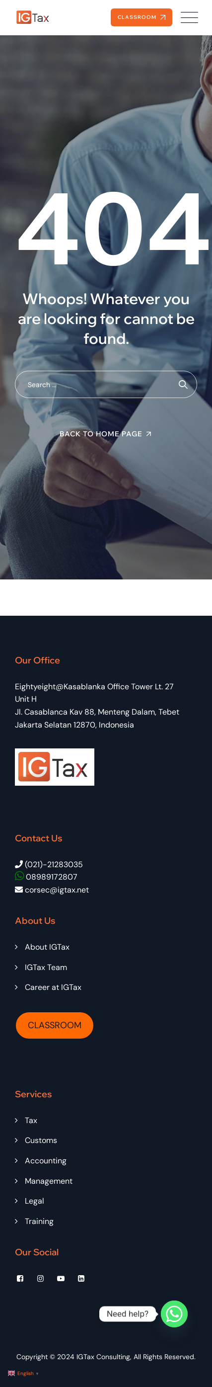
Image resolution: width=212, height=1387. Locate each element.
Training (39, 1221)
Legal (34, 1201)
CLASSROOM (54, 1025)
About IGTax (47, 947)
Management (48, 1181)
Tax (31, 1120)
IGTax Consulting (103, 1356)
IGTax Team (46, 967)
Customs (41, 1140)
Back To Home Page (101, 433)
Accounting (46, 1160)
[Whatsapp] (174, 1314)
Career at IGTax (53, 987)
